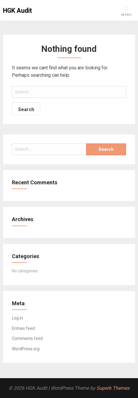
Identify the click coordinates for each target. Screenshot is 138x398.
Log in (17, 318)
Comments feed (27, 338)
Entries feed (23, 328)
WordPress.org (25, 348)
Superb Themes (112, 388)
